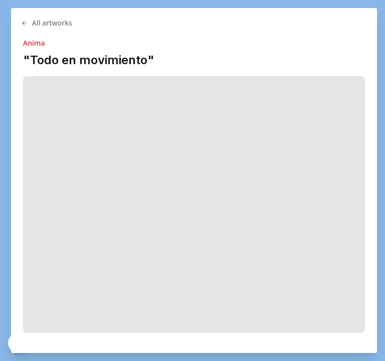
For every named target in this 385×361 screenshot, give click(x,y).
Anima (63, 43)
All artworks (75, 23)
